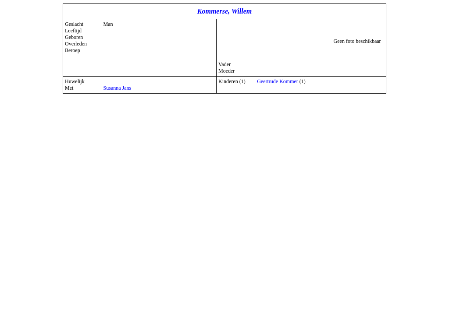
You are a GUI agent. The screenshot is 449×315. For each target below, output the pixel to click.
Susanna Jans (117, 88)
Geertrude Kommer (277, 81)
